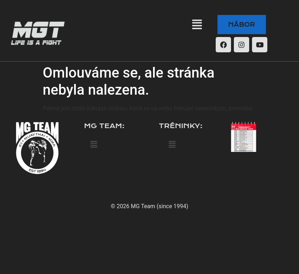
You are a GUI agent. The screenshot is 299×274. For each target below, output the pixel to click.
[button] (197, 24)
